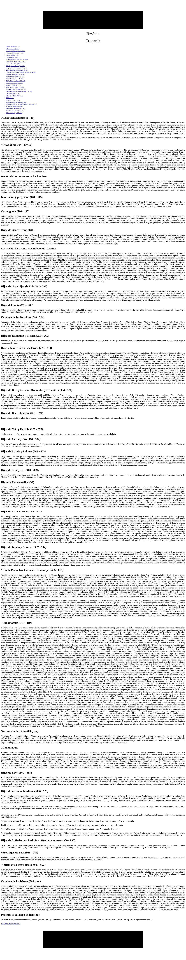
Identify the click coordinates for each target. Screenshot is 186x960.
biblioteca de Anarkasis (10, 924)
